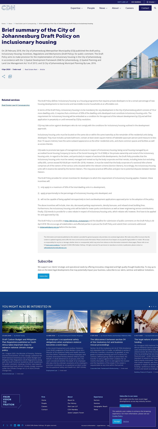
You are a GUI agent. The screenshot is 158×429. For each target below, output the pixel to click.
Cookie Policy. (117, 416)
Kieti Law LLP (123, 2)
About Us (71, 400)
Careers (130, 8)
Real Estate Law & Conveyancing (26, 23)
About (115, 8)
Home (4, 23)
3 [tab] (153, 317)
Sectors (97, 400)
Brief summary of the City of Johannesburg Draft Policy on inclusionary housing (66, 23)
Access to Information (88, 425)
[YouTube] (18, 425)
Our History (72, 403)
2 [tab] (151, 317)
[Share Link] (3, 76)
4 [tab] (155, 317)
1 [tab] (149, 317)
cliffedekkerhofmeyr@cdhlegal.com (55, 247)
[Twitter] (7, 425)
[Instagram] (11, 425)
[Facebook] (3, 425)
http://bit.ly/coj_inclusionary (77, 221)
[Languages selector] (151, 2)
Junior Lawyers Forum (76, 413)
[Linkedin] (15, 425)
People (91, 8)
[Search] (155, 8)
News (102, 8)
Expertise (75, 8)
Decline (126, 421)
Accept (117, 421)
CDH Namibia (136, 2)
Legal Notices (101, 425)
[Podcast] (22, 425)
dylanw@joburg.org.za (49, 227)
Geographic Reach (100, 406)
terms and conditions (53, 245)
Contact (44, 410)
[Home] (8, 8)
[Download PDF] (10, 76)
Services (97, 403)
